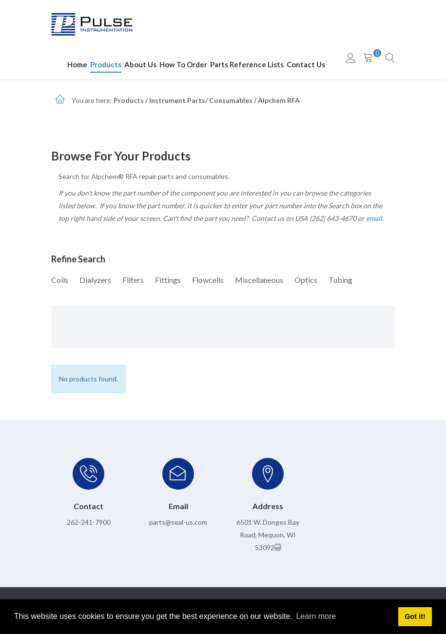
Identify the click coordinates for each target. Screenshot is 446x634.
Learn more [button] (316, 616)
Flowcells (208, 279)
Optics (305, 279)
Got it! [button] (415, 616)
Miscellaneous (259, 279)
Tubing (340, 279)
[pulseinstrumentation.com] (92, 24)
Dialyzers (95, 279)
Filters (133, 279)
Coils (59, 279)
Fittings (168, 279)
